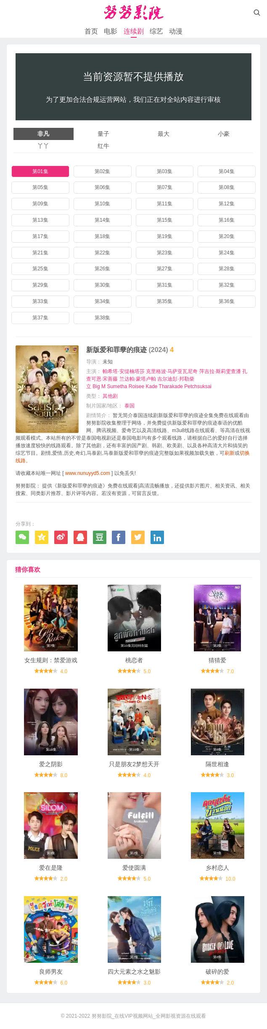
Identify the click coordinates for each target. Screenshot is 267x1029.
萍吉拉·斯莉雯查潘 (220, 371)
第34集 (102, 301)
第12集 (226, 204)
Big (96, 386)
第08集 (226, 187)
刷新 (230, 453)
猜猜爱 (217, 660)
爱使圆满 (134, 867)
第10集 (102, 204)
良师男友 (51, 971)
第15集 (164, 220)
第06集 (102, 187)
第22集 (102, 253)
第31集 (164, 285)
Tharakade (171, 386)
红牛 (103, 146)
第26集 (102, 269)
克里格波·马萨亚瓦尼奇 (172, 371)
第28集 (226, 269)
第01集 (40, 171)
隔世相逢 (217, 764)
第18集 (102, 236)
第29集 (40, 285)
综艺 (156, 31)
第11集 (164, 204)
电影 (110, 31)
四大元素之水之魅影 (134, 971)
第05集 (40, 187)
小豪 (224, 133)
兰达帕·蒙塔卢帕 (137, 379)
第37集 (40, 318)
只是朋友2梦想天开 (134, 764)
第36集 (226, 301)
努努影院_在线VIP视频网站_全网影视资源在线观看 (149, 1016)
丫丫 (43, 146)
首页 (91, 31)
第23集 (164, 253)
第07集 (164, 187)
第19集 (164, 236)
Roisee (136, 386)
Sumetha (117, 386)
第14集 (102, 220)
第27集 (164, 269)
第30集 (102, 285)
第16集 (226, 220)
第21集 (40, 253)
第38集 (102, 318)
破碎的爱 (217, 971)
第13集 (40, 220)
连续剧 (134, 31)
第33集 (40, 301)
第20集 (226, 236)
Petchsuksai (197, 386)
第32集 (226, 285)
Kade (151, 386)
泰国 (129, 406)
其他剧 (110, 396)
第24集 (226, 253)
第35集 (164, 301)
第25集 (40, 269)
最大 (163, 133)
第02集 (102, 171)
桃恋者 (134, 660)
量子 (103, 133)
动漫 (175, 31)
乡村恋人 (217, 867)
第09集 (40, 204)
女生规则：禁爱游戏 (50, 660)
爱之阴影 (51, 764)
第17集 (40, 236)
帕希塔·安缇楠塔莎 (123, 371)
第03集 (164, 171)
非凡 (43, 133)
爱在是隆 (51, 867)
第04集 (226, 171)
